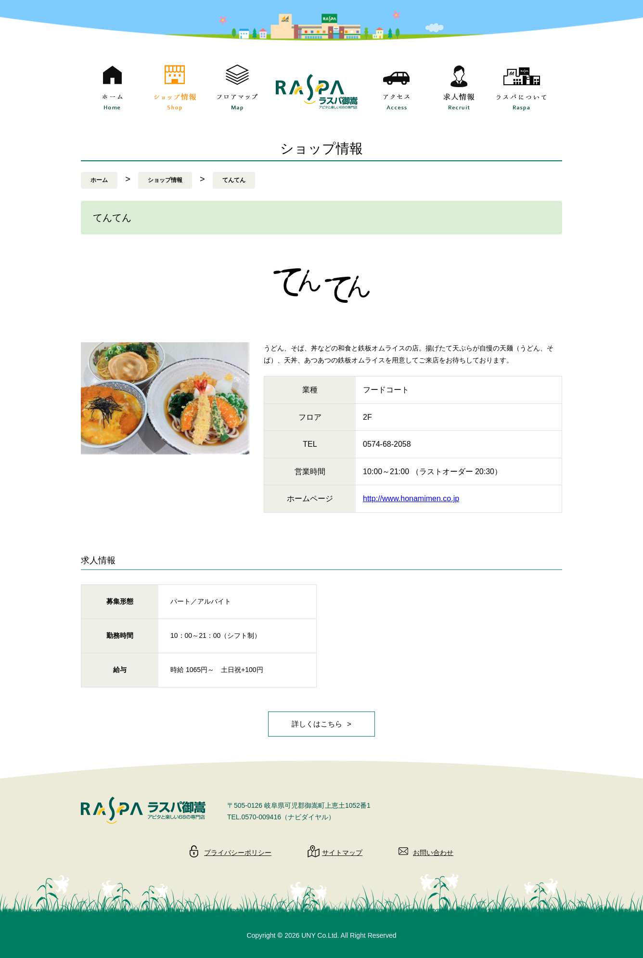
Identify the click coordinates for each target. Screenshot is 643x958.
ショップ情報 (165, 180)
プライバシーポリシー (237, 852)
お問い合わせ (433, 852)
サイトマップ (342, 852)
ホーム (99, 180)
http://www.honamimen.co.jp (411, 498)
